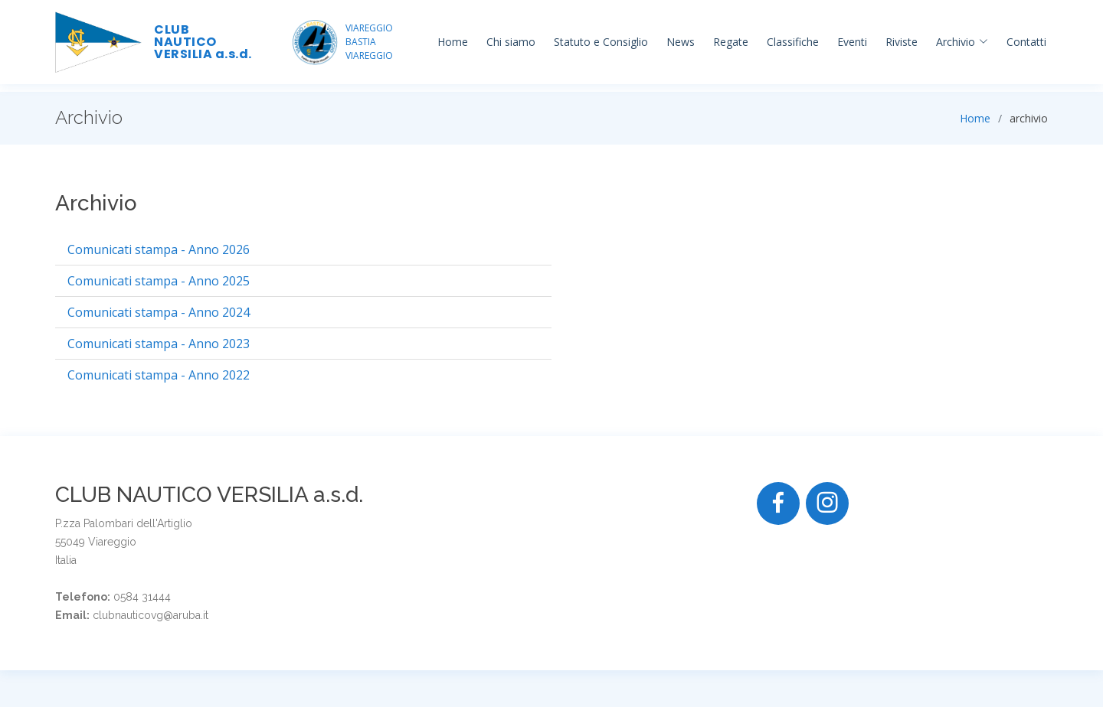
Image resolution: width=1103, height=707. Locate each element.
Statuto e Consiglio (601, 41)
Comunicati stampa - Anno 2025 (158, 280)
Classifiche (793, 41)
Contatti (1026, 41)
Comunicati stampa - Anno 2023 (158, 343)
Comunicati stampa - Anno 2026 (158, 249)
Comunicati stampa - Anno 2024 (158, 312)
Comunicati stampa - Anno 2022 (158, 375)
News (680, 41)
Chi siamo (510, 41)
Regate (730, 41)
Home (452, 41)
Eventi (852, 41)
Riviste (901, 41)
